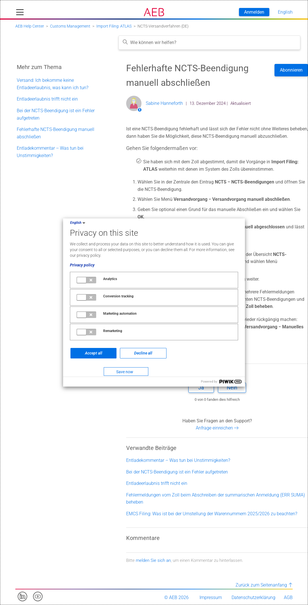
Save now (124, 372)
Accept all (93, 353)
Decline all (143, 353)
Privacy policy (82, 265)
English (78, 222)
